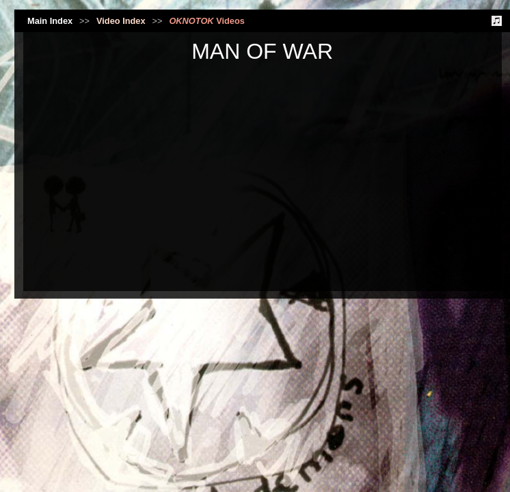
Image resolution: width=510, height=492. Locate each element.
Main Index (49, 21)
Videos (206, 21)
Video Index (121, 21)
